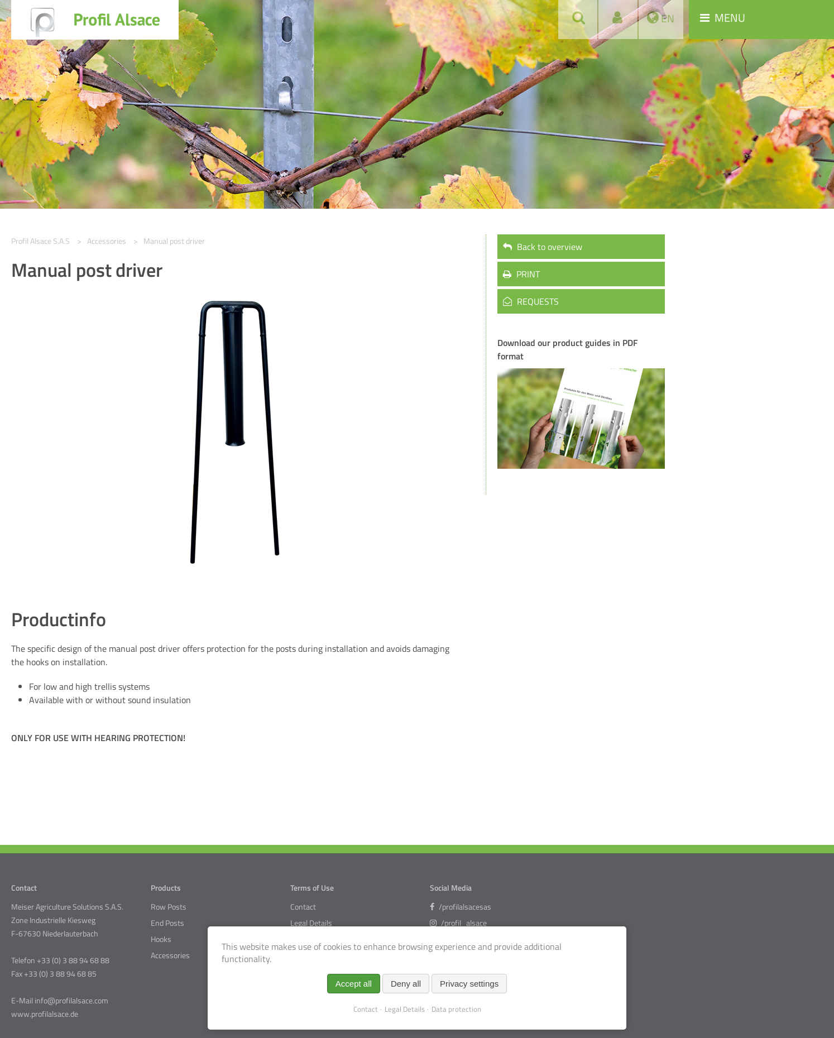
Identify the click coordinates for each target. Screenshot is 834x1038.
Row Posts (168, 907)
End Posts (167, 923)
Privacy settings (469, 983)
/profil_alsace (458, 923)
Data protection (456, 1009)
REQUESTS (531, 301)
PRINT (521, 274)
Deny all (406, 983)
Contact (303, 907)
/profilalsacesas (460, 907)
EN (666, 18)
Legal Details (311, 923)
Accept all (353, 983)
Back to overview (542, 246)
